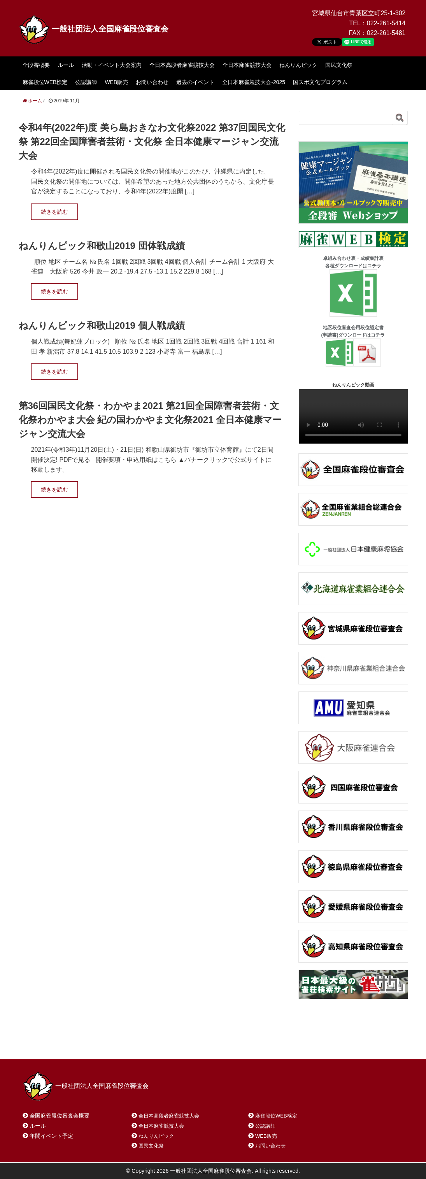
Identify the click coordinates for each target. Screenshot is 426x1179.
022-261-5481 (386, 33)
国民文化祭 (338, 65)
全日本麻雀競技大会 (247, 65)
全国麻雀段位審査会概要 (59, 1115)
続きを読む (54, 212)
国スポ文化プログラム (320, 82)
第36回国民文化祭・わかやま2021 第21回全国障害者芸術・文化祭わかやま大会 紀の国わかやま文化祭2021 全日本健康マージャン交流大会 (150, 419)
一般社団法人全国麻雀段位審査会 (94, 29)
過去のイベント (195, 82)
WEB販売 (116, 82)
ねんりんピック (298, 65)
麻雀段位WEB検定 (45, 82)
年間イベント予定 (51, 1136)
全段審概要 (36, 65)
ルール (66, 65)
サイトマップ (135, 1043)
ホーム (41, 1043)
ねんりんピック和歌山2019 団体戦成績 (102, 245)
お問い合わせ (152, 82)
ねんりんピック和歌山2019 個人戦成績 (102, 325)
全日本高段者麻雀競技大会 (182, 65)
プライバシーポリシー (195, 1043)
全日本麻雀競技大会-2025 (253, 82)
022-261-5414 (386, 23)
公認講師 (86, 82)
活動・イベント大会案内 (112, 65)
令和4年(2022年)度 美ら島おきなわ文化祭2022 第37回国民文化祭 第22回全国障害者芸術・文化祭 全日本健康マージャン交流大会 (152, 141)
